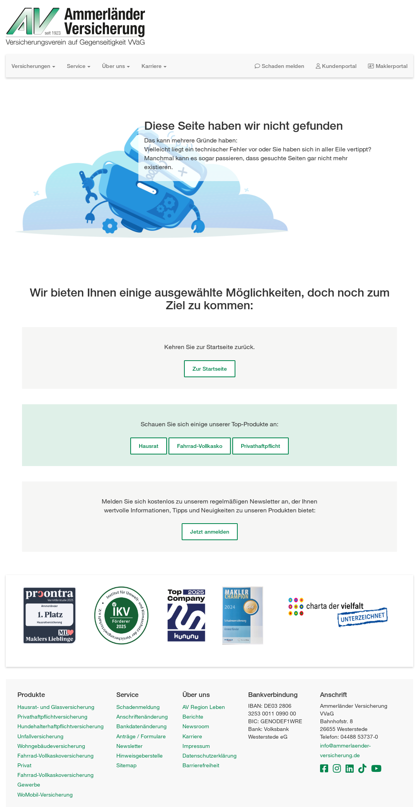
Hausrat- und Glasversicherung (55, 707)
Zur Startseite (209, 368)
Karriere (154, 66)
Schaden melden (279, 66)
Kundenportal (336, 66)
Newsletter (129, 746)
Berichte (192, 716)
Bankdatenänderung (141, 726)
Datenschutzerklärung (209, 755)
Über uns (116, 66)
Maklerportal (387, 66)
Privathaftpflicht (260, 445)
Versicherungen (33, 66)
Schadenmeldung (138, 707)
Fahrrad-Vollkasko (199, 445)
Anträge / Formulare (141, 736)
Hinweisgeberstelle (139, 755)
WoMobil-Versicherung (45, 794)
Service (78, 66)
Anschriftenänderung (142, 716)
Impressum (196, 746)
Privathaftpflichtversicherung (52, 716)
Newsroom (195, 726)
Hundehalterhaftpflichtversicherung (60, 726)
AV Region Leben (203, 707)
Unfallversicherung (40, 736)
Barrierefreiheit (200, 765)
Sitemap (126, 765)
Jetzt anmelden (209, 531)
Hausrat (148, 445)
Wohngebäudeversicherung (51, 746)
